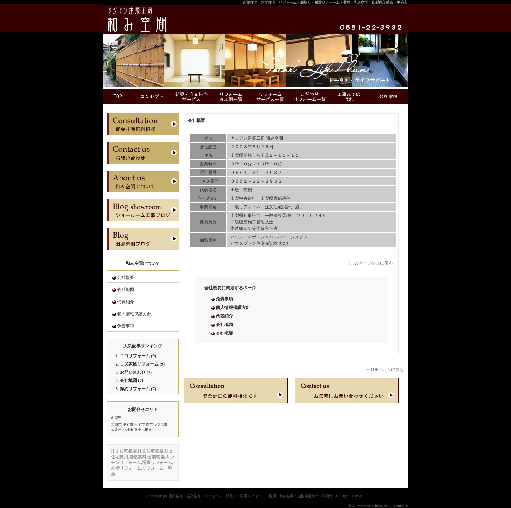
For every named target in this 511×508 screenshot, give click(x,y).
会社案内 (388, 96)
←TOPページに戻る (385, 369)
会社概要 (125, 277)
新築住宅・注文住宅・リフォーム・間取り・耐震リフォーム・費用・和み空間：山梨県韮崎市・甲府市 (325, 2)
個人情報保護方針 (134, 313)
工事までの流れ (348, 96)
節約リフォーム (135, 388)
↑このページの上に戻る (370, 263)
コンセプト (151, 96)
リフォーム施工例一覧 (230, 96)
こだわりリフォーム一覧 (309, 96)
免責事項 (125, 326)
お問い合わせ (133, 372)
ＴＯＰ (117, 96)
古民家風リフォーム (139, 364)
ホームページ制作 (368, 506)
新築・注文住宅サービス (191, 96)
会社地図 (125, 289)
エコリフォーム (135, 355)
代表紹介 (125, 301)
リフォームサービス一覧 (269, 96)
